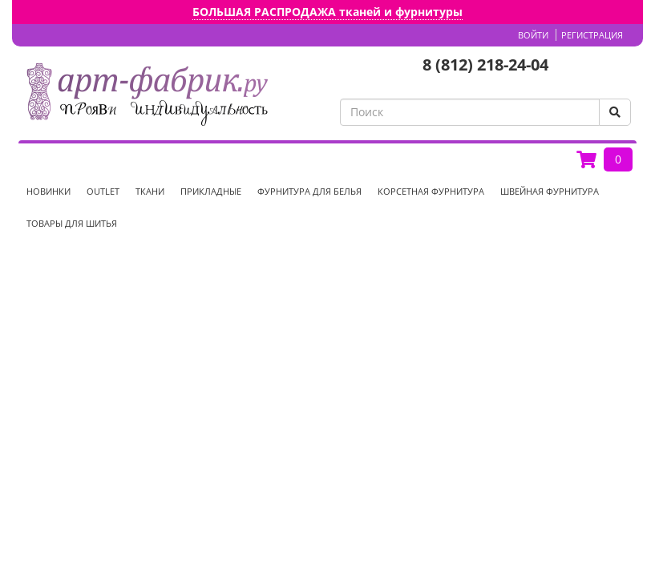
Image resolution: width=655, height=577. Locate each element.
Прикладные (210, 191)
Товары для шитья (71, 223)
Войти (533, 35)
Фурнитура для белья (309, 191)
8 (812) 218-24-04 (485, 64)
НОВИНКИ (48, 191)
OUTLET (103, 191)
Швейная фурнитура (549, 191)
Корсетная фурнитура (431, 191)
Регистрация (592, 35)
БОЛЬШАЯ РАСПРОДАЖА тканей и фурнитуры (327, 11)
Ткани (149, 191)
